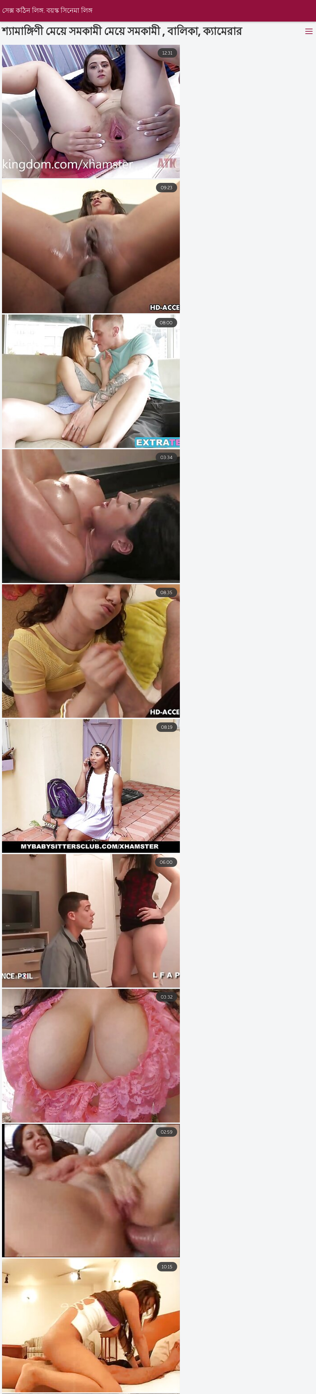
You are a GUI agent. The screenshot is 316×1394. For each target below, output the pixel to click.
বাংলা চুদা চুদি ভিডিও (206, 1391)
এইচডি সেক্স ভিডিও (126, 1385)
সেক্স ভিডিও (74, 1385)
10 (230, 1311)
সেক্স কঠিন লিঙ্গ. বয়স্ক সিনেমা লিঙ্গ (48, 10)
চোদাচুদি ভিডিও (93, 1391)
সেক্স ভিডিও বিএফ (229, 1385)
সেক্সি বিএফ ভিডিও (22, 1385)
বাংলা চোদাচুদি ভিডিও (33, 1391)
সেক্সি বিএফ (177, 1385)
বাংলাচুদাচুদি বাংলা (287, 1385)
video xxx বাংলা (147, 1391)
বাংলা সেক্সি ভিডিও (269, 1391)
